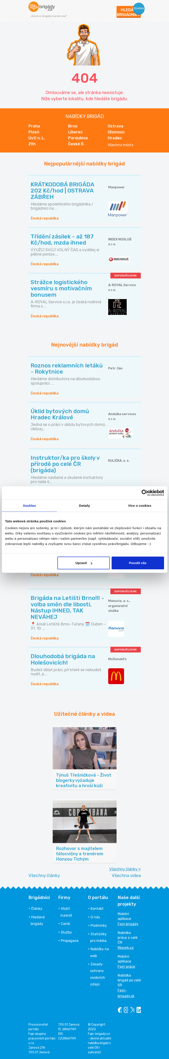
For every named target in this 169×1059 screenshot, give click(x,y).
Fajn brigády (128, 924)
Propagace (69, 941)
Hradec (115, 138)
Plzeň (33, 132)
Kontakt (97, 908)
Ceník (65, 924)
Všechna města (120, 145)
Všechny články (44, 875)
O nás (95, 917)
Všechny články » (125, 869)
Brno (72, 126)
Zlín (32, 144)
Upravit (84, 563)
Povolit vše (137, 563)
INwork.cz (126, 948)
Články (36, 908)
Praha (34, 126)
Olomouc (116, 132)
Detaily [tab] (84, 505)
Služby (66, 932)
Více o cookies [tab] (139, 505)
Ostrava (115, 126)
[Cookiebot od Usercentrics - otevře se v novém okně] (144, 492)
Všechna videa (126, 875)
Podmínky (99, 925)
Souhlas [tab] (29, 505)
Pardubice (78, 138)
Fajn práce (126, 967)
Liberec (75, 132)
